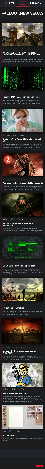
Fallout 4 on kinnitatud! (13, 308)
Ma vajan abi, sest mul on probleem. (19, 266)
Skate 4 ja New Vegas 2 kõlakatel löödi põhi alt (22, 140)
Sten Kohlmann (6, 49)
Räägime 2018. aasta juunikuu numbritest (21, 97)
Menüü (22, 3)
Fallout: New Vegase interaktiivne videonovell (18, 224)
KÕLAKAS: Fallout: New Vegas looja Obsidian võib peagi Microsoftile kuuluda (21, 54)
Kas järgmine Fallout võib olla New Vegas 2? (23, 183)
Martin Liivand (6, 389)
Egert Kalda (5, 93)
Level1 (4, 431)
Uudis (14, 49)
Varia (12, 93)
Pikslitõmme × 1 (10, 435)
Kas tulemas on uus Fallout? (16, 393)
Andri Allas (5, 219)
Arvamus (15, 262)
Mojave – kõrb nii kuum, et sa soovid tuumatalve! (19, 352)
